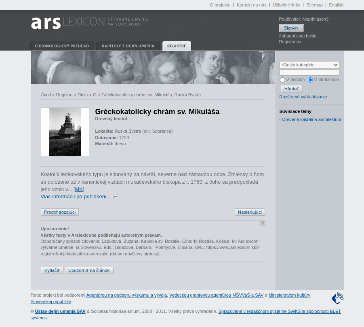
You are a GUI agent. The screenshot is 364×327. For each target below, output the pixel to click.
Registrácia (290, 41)
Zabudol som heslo (298, 35)
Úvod (46, 94)
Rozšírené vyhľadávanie (303, 96)
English (336, 4)
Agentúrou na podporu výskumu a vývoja (126, 295)
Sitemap (314, 4)
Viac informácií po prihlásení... (76, 196)
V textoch (292, 79)
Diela (83, 94)
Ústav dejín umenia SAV (60, 311)
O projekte (220, 4)
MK (79, 189)
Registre (64, 94)
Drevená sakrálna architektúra (312, 119)
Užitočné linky (286, 4)
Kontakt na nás (251, 4)
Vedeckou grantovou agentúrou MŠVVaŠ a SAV (216, 295)
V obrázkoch (323, 79)
